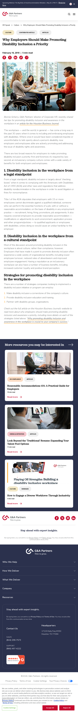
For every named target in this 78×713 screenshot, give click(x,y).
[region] (39, 699)
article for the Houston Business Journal (39, 123)
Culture (16, 25)
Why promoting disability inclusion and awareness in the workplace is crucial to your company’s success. (36, 320)
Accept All (50, 708)
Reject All (67, 708)
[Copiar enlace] (21, 57)
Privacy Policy (34, 538)
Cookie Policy (59, 700)
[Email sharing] (26, 57)
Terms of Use (46, 538)
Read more (12, 397)
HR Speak (6, 25)
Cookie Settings (9, 708)
